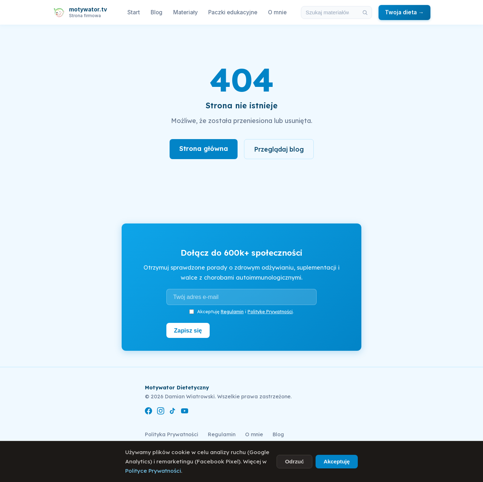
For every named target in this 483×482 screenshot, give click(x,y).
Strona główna (203, 148)
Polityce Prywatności (153, 470)
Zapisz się (188, 330)
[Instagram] (160, 412)
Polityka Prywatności (171, 434)
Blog (156, 12)
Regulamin (232, 311)
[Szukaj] (365, 12)
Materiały (185, 12)
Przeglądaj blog (279, 149)
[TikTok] (172, 412)
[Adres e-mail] (241, 297)
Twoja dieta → (404, 12)
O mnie (277, 12)
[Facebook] (148, 412)
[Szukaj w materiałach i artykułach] (329, 12)
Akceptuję (336, 461)
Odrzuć (294, 461)
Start (133, 12)
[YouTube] (184, 412)
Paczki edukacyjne (232, 12)
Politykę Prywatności (270, 311)
